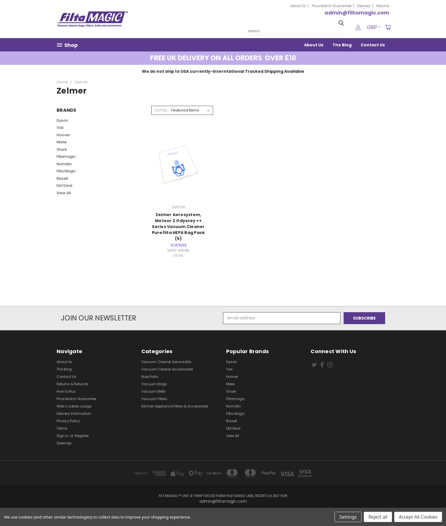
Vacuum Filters (154, 398)
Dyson (62, 120)
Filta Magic (66, 171)
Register (82, 435)
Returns (382, 5)
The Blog (342, 45)
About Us (298, 5)
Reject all (377, 517)
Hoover (63, 135)
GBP (374, 27)
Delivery (363, 5)
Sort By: (161, 110)
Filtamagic (66, 156)
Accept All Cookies (418, 517)
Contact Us (373, 45)
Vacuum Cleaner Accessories (167, 369)
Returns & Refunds (72, 384)
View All (64, 193)
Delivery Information (74, 413)
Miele (62, 142)
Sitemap (64, 443)
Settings (348, 517)
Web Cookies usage (74, 406)
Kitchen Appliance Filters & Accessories (174, 406)
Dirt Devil (64, 185)
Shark (62, 149)
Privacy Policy (68, 421)
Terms (62, 428)
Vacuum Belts (153, 391)
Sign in (63, 435)
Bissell (62, 178)
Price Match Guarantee (331, 5)
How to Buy (66, 391)
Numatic (64, 164)
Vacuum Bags (154, 384)
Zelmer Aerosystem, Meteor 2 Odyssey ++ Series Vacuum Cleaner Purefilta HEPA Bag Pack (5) (178, 226)
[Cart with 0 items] (388, 27)
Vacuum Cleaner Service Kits (166, 361)
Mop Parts (149, 376)
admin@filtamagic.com (357, 12)
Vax (60, 127)
